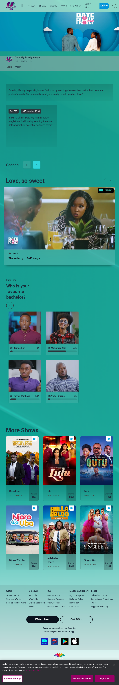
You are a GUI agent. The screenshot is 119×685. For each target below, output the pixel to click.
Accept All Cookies (82, 678)
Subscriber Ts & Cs (99, 595)
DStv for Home (53, 595)
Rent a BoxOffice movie (16, 603)
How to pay (74, 603)
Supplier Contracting (99, 606)
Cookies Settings (12, 678)
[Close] (114, 664)
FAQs (93, 603)
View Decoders (53, 603)
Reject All (105, 678)
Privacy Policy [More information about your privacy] (33, 670)
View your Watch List (15, 599)
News (31, 606)
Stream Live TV (12, 595)
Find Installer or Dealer (57, 606)
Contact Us (74, 606)
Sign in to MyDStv (76, 595)
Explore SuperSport (37, 603)
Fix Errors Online (76, 599)
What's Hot (33, 599)
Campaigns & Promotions (102, 599)
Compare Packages (55, 599)
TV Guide (33, 595)
